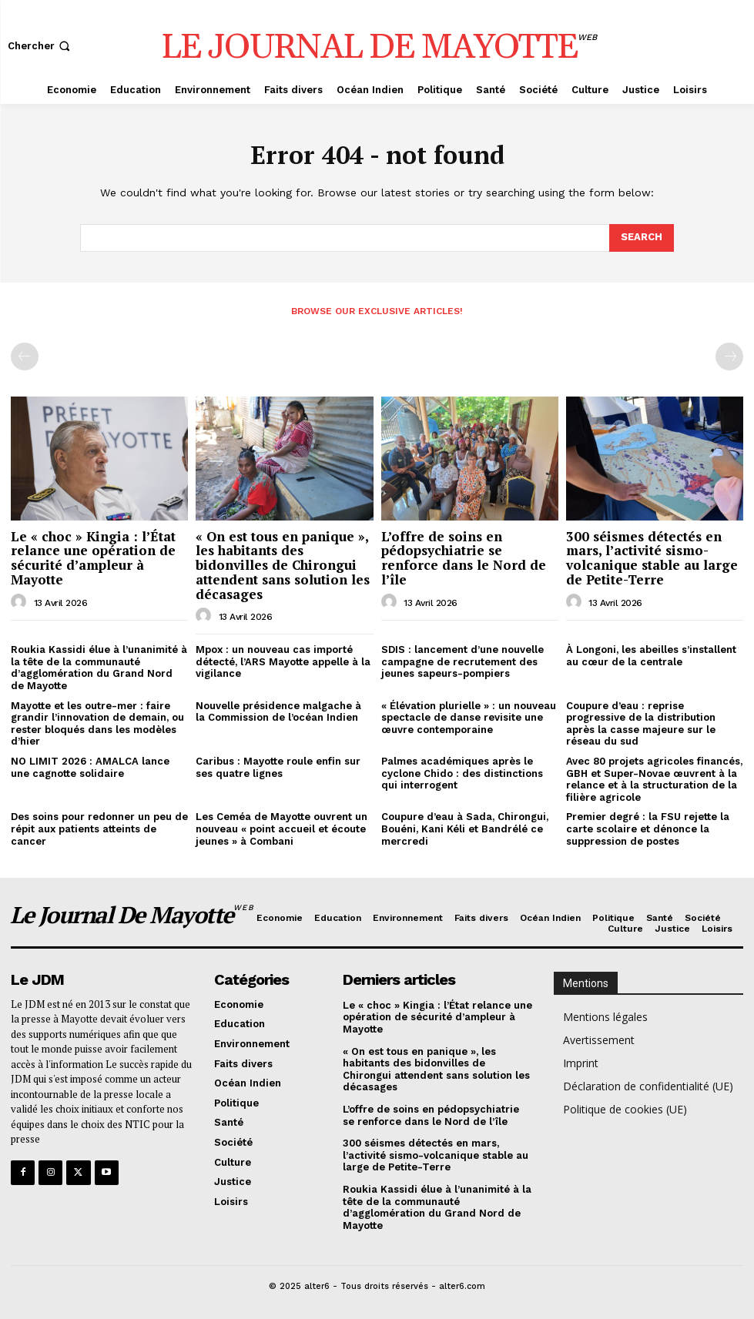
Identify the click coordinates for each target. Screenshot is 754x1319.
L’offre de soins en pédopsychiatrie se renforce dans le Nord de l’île (463, 557)
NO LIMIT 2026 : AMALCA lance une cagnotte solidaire (90, 767)
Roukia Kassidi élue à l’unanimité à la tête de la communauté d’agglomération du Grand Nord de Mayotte (99, 667)
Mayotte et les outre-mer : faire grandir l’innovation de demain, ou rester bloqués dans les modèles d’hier (97, 724)
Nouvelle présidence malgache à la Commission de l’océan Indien (278, 712)
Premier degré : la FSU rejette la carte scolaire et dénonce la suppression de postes (647, 828)
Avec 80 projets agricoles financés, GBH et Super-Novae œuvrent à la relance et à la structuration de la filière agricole (654, 779)
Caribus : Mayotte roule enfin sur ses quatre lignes (278, 767)
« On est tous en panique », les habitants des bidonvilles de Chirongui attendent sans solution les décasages (283, 565)
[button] (40, 46)
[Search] (641, 238)
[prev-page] (25, 356)
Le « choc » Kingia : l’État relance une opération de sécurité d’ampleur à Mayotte (93, 557)
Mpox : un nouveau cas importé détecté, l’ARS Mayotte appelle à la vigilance (283, 661)
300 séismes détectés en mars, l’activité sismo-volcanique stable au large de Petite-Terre (652, 557)
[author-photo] (21, 601)
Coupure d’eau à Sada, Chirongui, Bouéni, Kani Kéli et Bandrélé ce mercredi (464, 828)
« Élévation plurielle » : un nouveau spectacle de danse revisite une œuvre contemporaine (468, 717)
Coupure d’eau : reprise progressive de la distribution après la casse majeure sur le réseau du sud (640, 724)
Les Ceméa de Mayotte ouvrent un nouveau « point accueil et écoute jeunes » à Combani (281, 828)
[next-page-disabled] (729, 356)
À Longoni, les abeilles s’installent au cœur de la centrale (651, 656)
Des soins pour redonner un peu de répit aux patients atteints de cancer (99, 828)
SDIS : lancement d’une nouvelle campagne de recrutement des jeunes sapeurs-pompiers (462, 661)
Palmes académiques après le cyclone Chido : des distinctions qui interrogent (462, 773)
